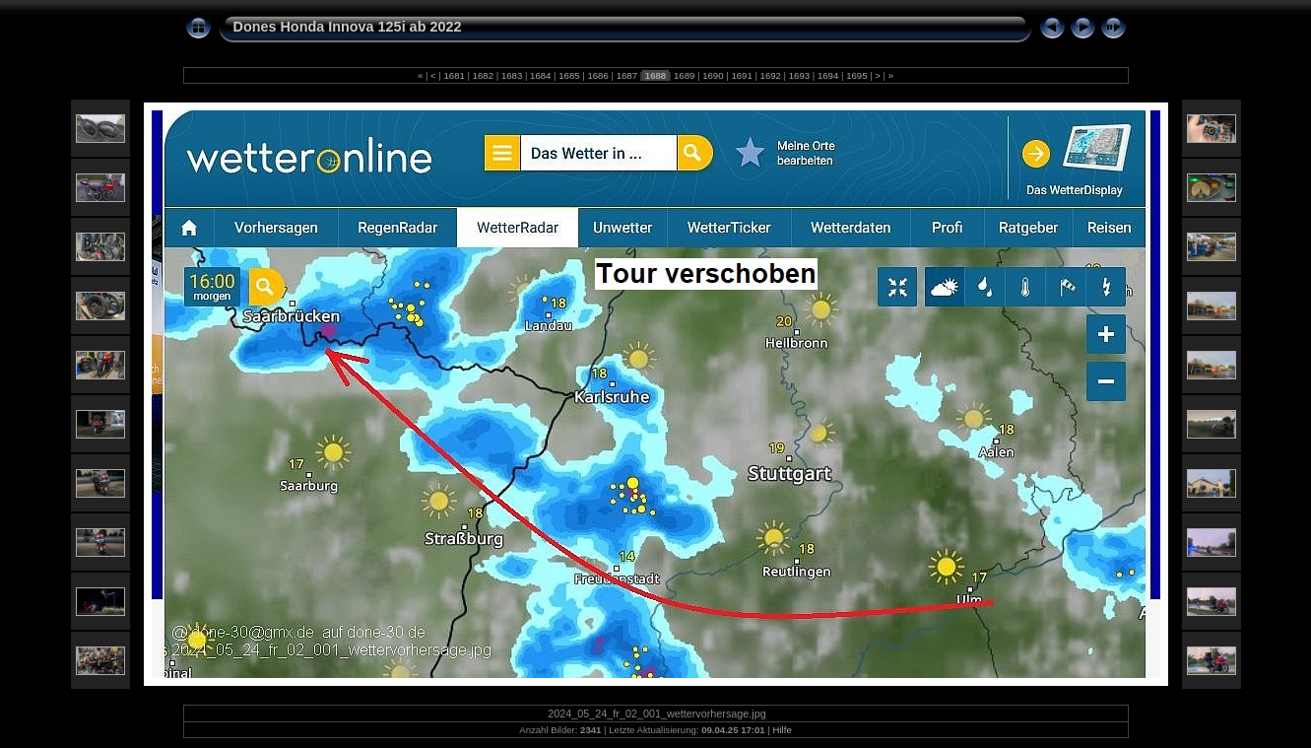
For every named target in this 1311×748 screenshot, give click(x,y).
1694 (828, 75)
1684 (540, 75)
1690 (713, 75)
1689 (684, 75)
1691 (742, 75)
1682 (483, 75)
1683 (511, 75)
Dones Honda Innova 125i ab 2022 (347, 26)
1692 (770, 75)
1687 (627, 75)
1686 (598, 75)
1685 (570, 75)
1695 (856, 75)
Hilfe (782, 729)
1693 (799, 75)
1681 (454, 75)
